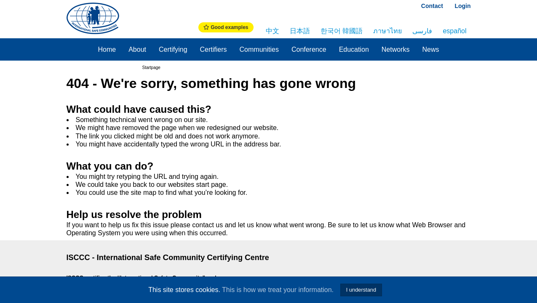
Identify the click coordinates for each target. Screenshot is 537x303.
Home (107, 49)
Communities (259, 49)
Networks (396, 49)
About (137, 49)
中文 (272, 31)
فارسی (422, 31)
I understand (361, 290)
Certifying (173, 49)
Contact (432, 6)
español (454, 31)
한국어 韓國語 (342, 31)
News (430, 49)
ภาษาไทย (387, 31)
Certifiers (213, 49)
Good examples (225, 27)
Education (354, 49)
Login (462, 6)
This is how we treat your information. (278, 289)
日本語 (300, 31)
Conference (308, 49)
